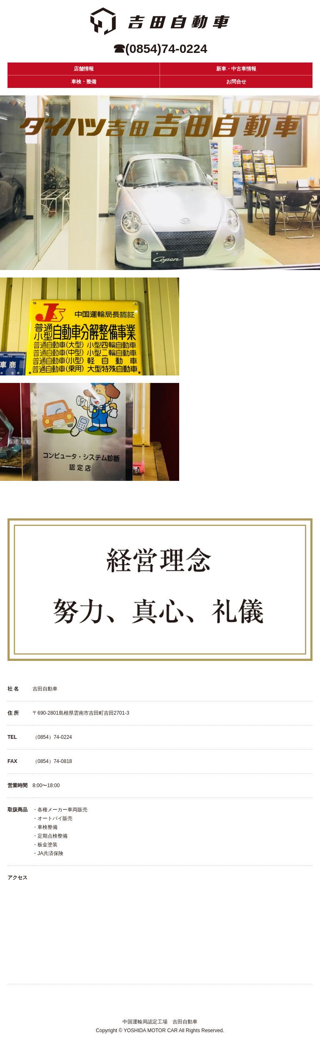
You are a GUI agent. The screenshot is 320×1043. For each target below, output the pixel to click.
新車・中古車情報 (236, 69)
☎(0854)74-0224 (160, 48)
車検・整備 (83, 82)
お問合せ (236, 82)
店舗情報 (84, 69)
